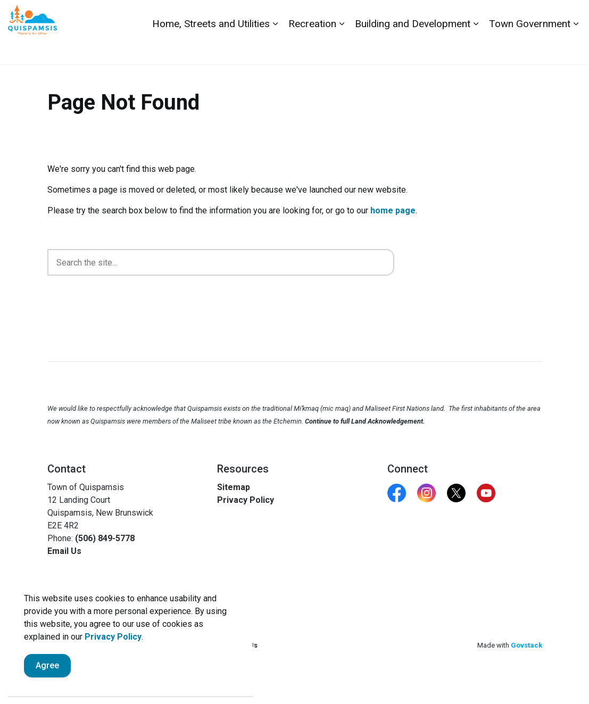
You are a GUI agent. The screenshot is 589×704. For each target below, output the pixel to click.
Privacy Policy (113, 669)
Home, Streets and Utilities (211, 48)
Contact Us (462, 16)
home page (393, 210)
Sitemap (233, 487)
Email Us (64, 551)
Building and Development (412, 48)
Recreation (312, 48)
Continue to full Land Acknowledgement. (365, 421)
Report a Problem (521, 16)
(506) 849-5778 (105, 538)
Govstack (526, 645)
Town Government (529, 48)
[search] (220, 262)
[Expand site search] (570, 16)
